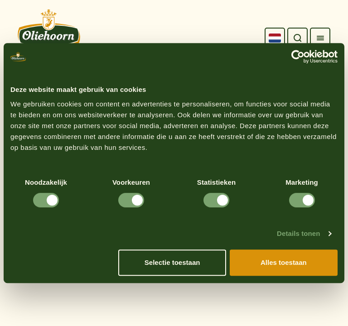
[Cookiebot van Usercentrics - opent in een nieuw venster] (298, 56)
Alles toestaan (284, 262)
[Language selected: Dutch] (275, 38)
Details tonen (298, 233)
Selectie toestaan (172, 262)
